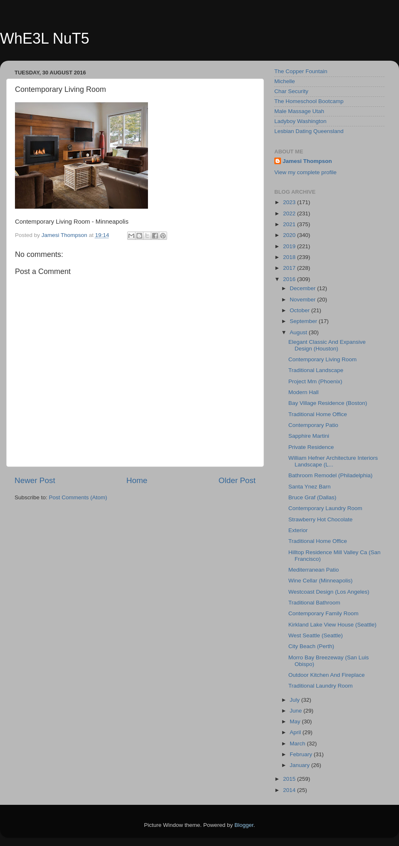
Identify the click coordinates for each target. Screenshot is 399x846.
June (296, 711)
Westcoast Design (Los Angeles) (328, 592)
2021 (290, 224)
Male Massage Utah (299, 111)
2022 (290, 213)
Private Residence (311, 447)
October (300, 310)
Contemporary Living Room (322, 359)
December (303, 288)
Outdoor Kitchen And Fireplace (326, 675)
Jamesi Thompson (307, 161)
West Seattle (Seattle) (315, 635)
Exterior (298, 530)
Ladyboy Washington (300, 121)
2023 (290, 202)
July (295, 700)
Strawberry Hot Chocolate (320, 519)
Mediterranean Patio (313, 570)
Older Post (237, 480)
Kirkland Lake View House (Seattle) (332, 625)
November (303, 299)
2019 (290, 246)
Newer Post (35, 480)
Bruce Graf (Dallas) (312, 497)
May (296, 721)
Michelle (284, 81)
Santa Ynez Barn (309, 486)
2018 (290, 257)
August (299, 332)
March (298, 743)
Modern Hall (303, 392)
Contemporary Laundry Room (325, 508)
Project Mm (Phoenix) (315, 381)
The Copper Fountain (301, 71)
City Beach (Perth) (311, 646)
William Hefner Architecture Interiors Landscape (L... (333, 461)
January (300, 765)
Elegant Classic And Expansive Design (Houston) (327, 345)
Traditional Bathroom (314, 602)
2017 (290, 268)
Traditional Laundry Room (320, 686)
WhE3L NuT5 (44, 38)
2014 (290, 790)
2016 (290, 279)
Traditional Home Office (317, 414)
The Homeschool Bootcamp (309, 101)
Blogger (244, 825)
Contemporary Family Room (323, 613)
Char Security (291, 91)
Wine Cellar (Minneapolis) (320, 580)
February (302, 754)
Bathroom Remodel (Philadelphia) (330, 475)
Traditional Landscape (315, 370)
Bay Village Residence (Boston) (327, 403)
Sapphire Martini (308, 436)
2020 (290, 235)
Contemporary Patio (313, 425)
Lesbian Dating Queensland (309, 131)
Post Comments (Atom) (78, 497)
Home (136, 480)
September (304, 321)
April (296, 732)
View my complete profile (305, 172)
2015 (290, 779)
